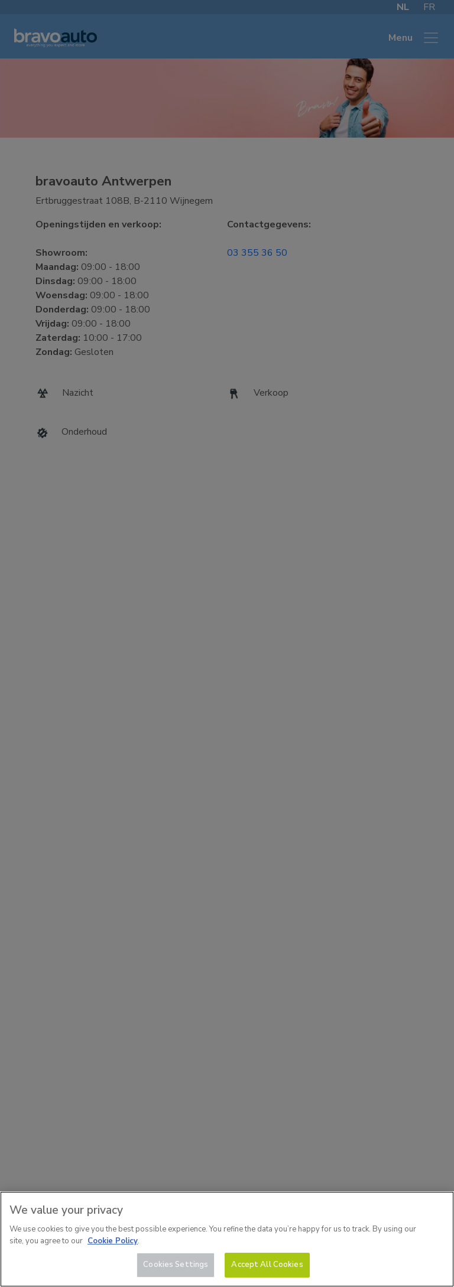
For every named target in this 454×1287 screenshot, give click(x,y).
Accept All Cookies (267, 1264)
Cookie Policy (112, 1241)
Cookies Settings (175, 1264)
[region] (227, 1239)
